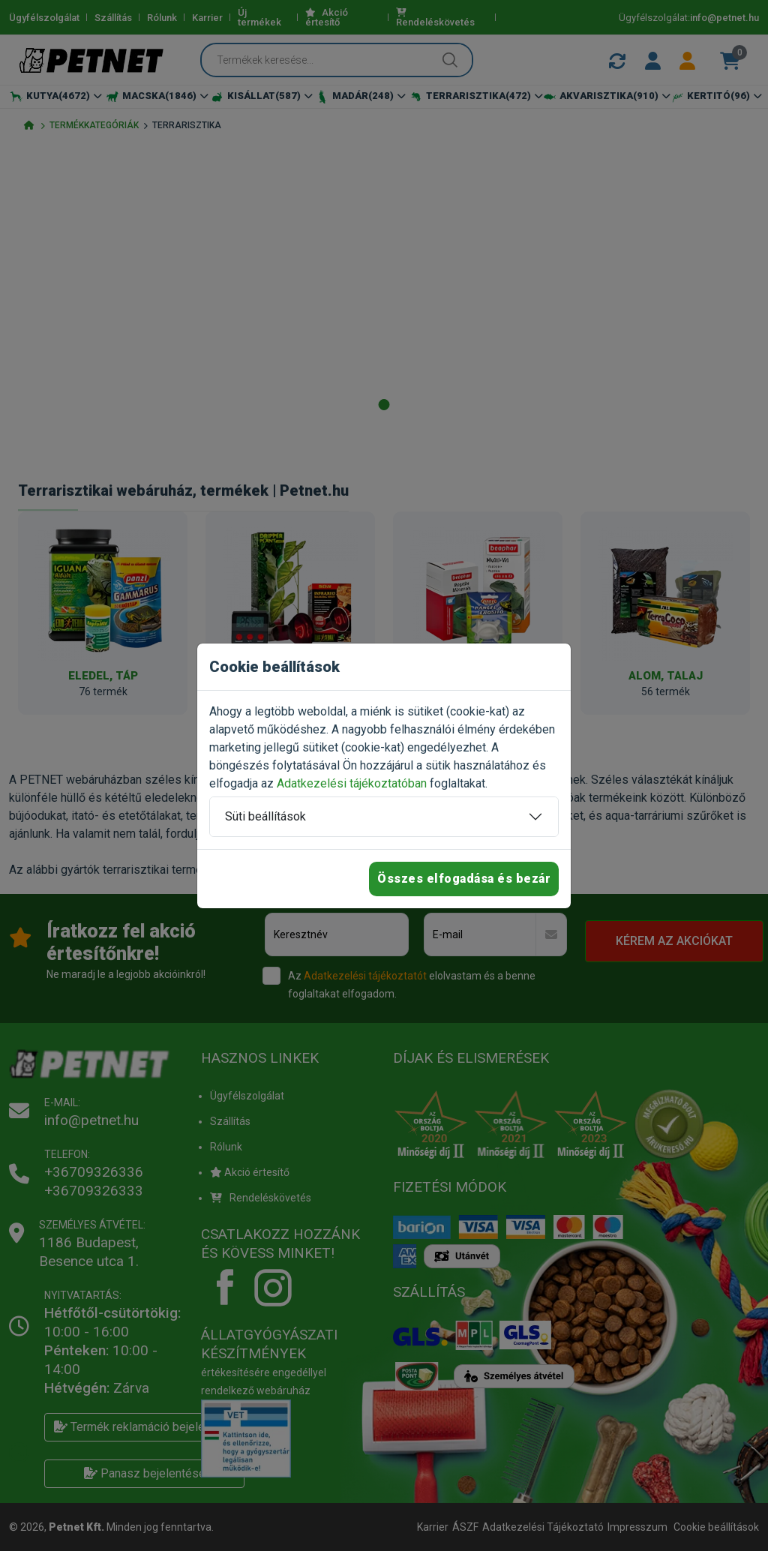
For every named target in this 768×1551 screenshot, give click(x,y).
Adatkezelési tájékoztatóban (352, 783)
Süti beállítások (265, 816)
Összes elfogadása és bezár (463, 879)
